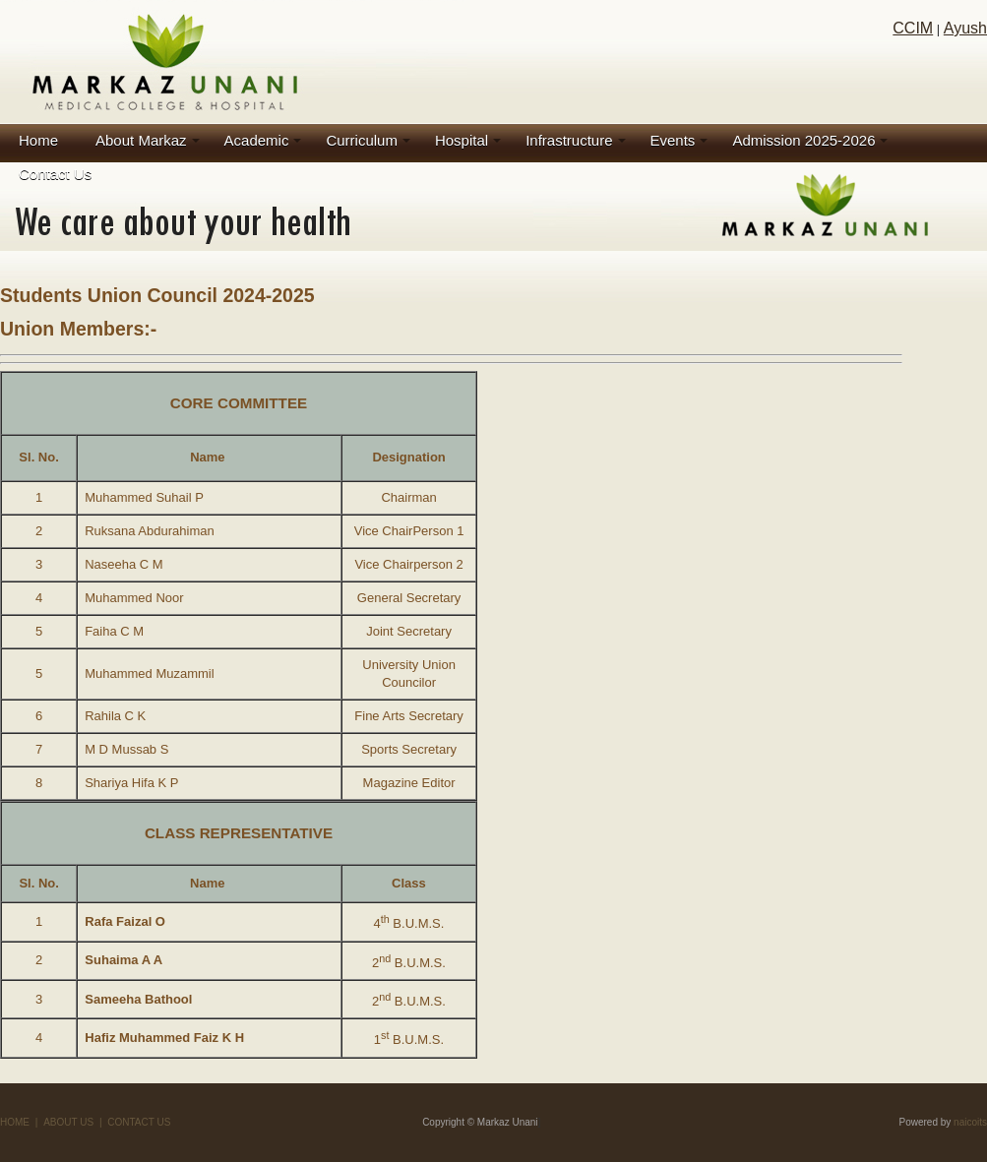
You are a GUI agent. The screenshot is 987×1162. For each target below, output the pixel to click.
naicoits (970, 1122)
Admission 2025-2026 (803, 140)
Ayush (965, 28)
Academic (256, 140)
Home (38, 140)
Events (673, 140)
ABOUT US (68, 1122)
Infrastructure (568, 140)
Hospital (461, 140)
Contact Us (55, 173)
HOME (15, 1122)
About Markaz (141, 140)
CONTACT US (138, 1122)
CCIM (913, 28)
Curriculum (362, 140)
